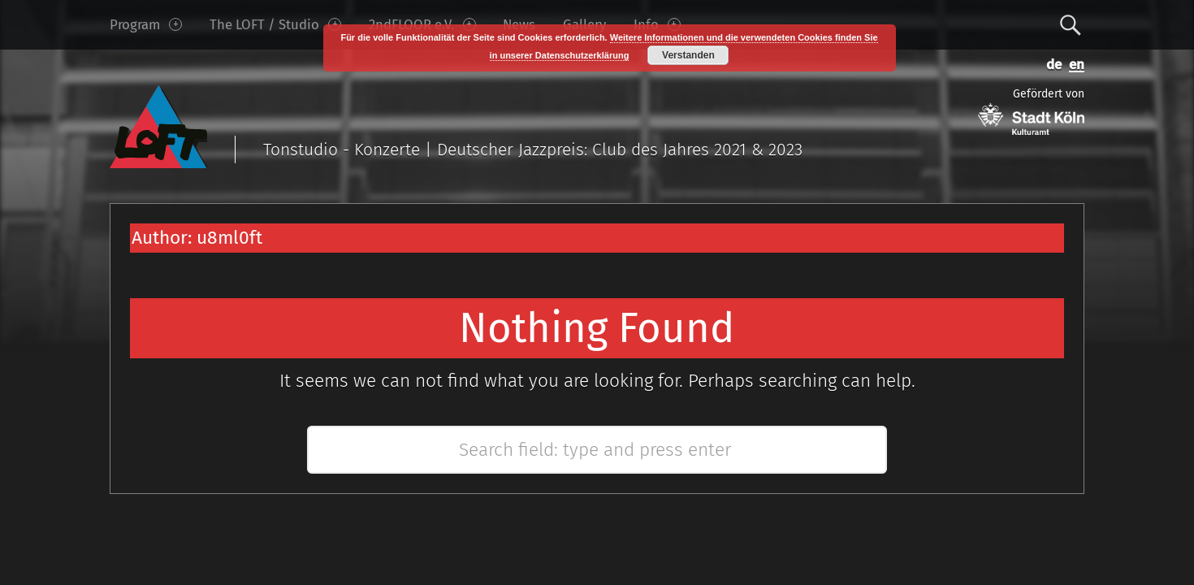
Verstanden (688, 55)
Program (146, 24)
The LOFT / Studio (275, 24)
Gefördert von (1031, 111)
